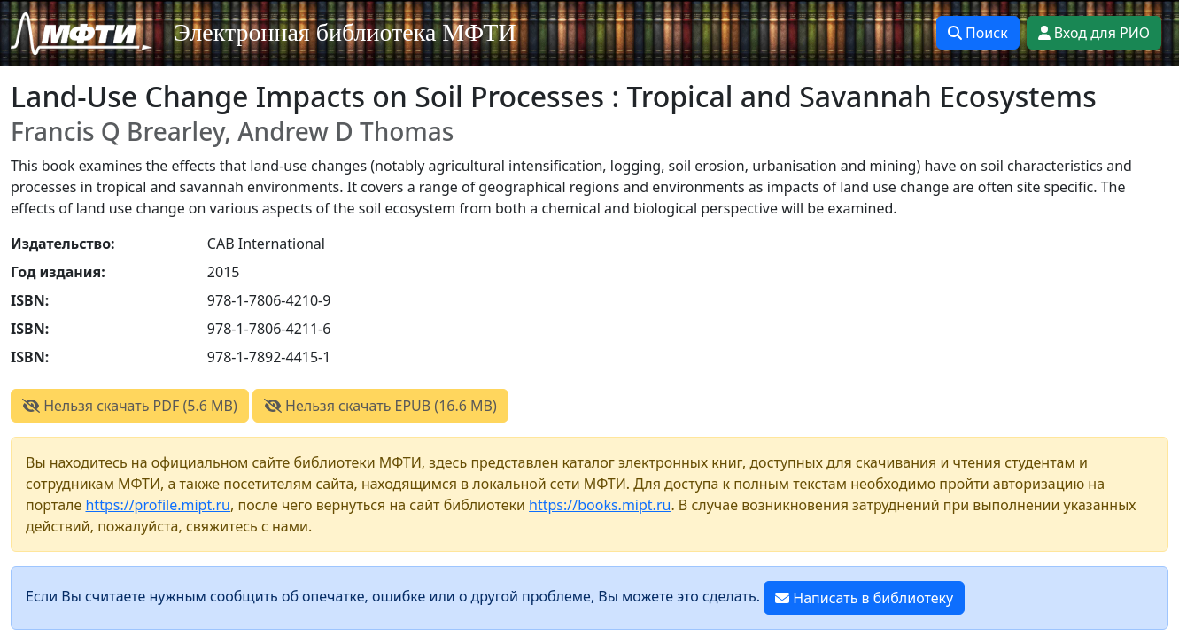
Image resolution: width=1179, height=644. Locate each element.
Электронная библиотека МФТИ (345, 32)
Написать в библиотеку (864, 598)
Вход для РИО (1094, 33)
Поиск (978, 33)
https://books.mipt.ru (600, 505)
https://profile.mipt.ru (157, 505)
